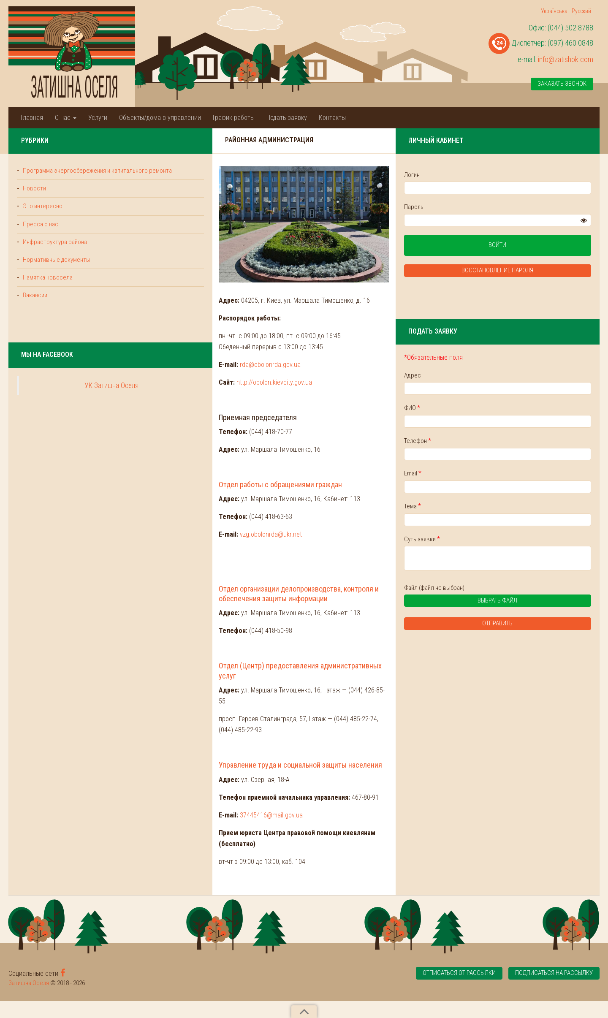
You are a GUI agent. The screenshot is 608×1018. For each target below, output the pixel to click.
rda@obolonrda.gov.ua (193, 434)
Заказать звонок (561, 84)
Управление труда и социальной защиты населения (224, 792)
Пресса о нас (40, 233)
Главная (32, 118)
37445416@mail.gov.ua (194, 843)
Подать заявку (286, 118)
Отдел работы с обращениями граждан (203, 553)
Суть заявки (499, 539)
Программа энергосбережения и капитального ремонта (64, 175)
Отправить (536, 624)
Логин (489, 175)
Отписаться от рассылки (458, 990)
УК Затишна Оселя (73, 395)
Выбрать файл (522, 602)
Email (490, 474)
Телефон (494, 441)
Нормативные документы (56, 269)
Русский (581, 11)
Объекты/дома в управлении (160, 118)
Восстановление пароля (536, 271)
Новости (34, 197)
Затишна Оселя (28, 1000)
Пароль (491, 207)
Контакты (332, 118)
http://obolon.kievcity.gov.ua (197, 452)
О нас (65, 118)
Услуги (97, 118)
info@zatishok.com (565, 59)
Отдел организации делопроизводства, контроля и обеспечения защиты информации (277, 658)
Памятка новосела (47, 286)
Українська (554, 11)
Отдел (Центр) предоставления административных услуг (232, 725)
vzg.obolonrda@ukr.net (194, 604)
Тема (489, 506)
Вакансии (34, 304)
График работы (234, 118)
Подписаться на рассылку (554, 990)
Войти (536, 246)
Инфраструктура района (54, 251)
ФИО (489, 408)
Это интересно (42, 215)
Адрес (489, 375)
